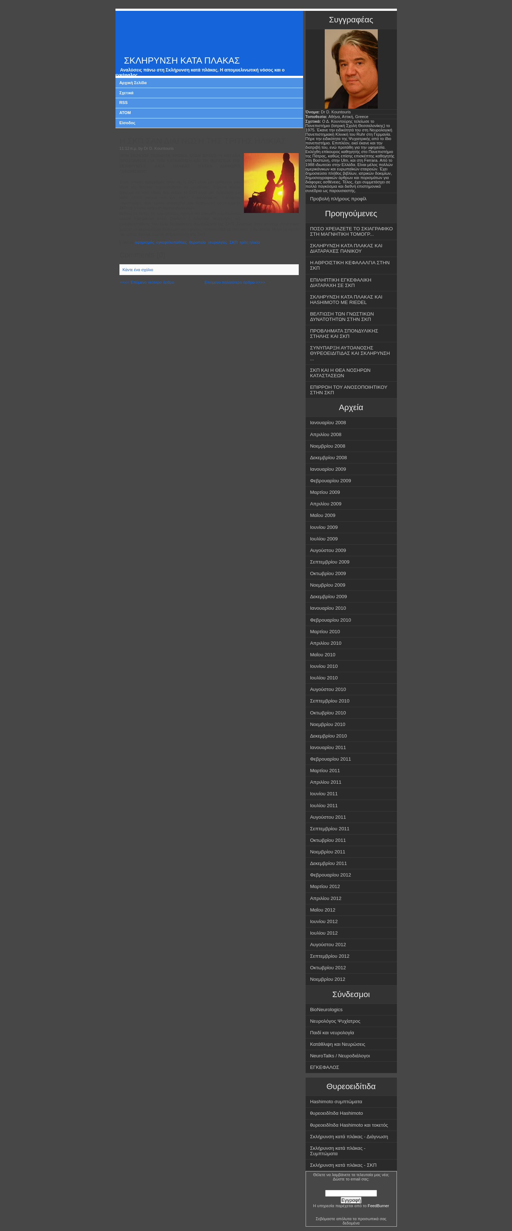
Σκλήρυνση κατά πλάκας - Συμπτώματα (338, 1150)
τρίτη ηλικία (250, 242)
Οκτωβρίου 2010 (328, 712)
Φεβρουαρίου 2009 (330, 480)
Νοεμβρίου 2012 (327, 979)
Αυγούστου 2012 (328, 944)
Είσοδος (127, 123)
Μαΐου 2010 (322, 654)
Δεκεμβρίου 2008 (328, 457)
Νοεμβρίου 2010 (327, 724)
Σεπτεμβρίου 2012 (329, 956)
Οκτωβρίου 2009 (328, 573)
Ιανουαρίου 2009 (328, 469)
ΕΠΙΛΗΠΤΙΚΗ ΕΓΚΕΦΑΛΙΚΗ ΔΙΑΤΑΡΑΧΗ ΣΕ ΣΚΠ (340, 282)
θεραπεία (197, 242)
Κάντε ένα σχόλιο (138, 269)
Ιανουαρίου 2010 (328, 608)
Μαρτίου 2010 (325, 631)
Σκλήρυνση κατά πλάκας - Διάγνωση (349, 1136)
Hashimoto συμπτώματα (336, 1101)
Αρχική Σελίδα (133, 83)
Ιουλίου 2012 (324, 933)
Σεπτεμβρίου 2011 (329, 828)
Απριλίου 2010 (325, 643)
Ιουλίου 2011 (324, 805)
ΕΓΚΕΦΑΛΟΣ (324, 1067)
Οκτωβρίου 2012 (328, 967)
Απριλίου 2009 (325, 503)
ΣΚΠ (233, 242)
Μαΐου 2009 (322, 515)
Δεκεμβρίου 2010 (328, 736)
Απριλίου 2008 (325, 434)
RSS (123, 102)
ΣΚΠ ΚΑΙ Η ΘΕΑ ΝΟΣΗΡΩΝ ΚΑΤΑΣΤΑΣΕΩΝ (340, 372)
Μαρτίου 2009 (325, 492)
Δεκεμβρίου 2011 (328, 863)
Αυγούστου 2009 (328, 550)
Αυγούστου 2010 (328, 689)
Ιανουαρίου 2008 (328, 422)
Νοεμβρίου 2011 (327, 851)
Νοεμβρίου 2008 (327, 446)
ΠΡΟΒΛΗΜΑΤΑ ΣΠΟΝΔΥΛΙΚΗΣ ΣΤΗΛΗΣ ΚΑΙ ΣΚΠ (344, 333)
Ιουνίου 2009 (324, 527)
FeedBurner (378, 1206)
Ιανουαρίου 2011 (328, 747)
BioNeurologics (326, 1009)
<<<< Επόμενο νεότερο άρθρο (147, 282)
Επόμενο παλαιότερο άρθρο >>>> (235, 282)
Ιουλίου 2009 (324, 538)
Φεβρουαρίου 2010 (330, 620)
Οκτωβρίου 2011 (328, 840)
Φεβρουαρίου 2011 (330, 759)
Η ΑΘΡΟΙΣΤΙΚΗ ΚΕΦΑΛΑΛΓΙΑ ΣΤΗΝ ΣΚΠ (350, 265)
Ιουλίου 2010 (324, 677)
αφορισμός (144, 242)
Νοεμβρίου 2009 (327, 585)
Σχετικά (126, 93)
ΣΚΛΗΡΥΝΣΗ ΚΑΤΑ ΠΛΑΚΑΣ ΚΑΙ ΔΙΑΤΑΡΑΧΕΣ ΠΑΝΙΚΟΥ (346, 248)
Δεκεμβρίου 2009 (328, 596)
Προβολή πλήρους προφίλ (338, 198)
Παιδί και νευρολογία (332, 1032)
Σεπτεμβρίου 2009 (329, 562)
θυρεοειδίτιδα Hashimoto (336, 1113)
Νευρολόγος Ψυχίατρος (335, 1021)
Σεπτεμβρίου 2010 (329, 701)
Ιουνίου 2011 (324, 793)
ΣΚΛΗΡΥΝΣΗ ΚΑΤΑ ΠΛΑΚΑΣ (182, 60)
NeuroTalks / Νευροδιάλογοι (340, 1055)
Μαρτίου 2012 (325, 886)
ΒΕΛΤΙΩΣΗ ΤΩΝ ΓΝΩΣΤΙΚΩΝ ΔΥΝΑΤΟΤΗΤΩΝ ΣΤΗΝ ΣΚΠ (342, 316)
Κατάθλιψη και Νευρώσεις (337, 1044)
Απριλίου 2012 (325, 898)
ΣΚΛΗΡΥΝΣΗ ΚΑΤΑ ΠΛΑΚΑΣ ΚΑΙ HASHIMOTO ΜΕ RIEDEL (346, 299)
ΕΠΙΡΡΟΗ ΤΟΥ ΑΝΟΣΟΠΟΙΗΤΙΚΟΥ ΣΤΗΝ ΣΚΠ (349, 389)
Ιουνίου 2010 (324, 666)
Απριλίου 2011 (325, 782)
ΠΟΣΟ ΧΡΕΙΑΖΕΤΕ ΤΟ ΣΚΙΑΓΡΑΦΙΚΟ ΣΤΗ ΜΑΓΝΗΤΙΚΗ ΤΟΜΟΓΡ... (351, 231)
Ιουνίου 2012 (324, 921)
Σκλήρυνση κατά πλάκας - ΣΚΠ (343, 1165)
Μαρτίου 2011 (325, 770)
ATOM (125, 112)
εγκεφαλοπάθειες (172, 242)
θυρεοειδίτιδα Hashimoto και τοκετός (349, 1125)
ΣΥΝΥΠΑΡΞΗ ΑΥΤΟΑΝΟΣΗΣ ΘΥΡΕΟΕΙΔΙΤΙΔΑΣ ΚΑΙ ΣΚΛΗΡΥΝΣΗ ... (350, 353)
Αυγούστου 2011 (328, 817)
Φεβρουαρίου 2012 (330, 875)
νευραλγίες (217, 242)
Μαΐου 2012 (322, 910)
